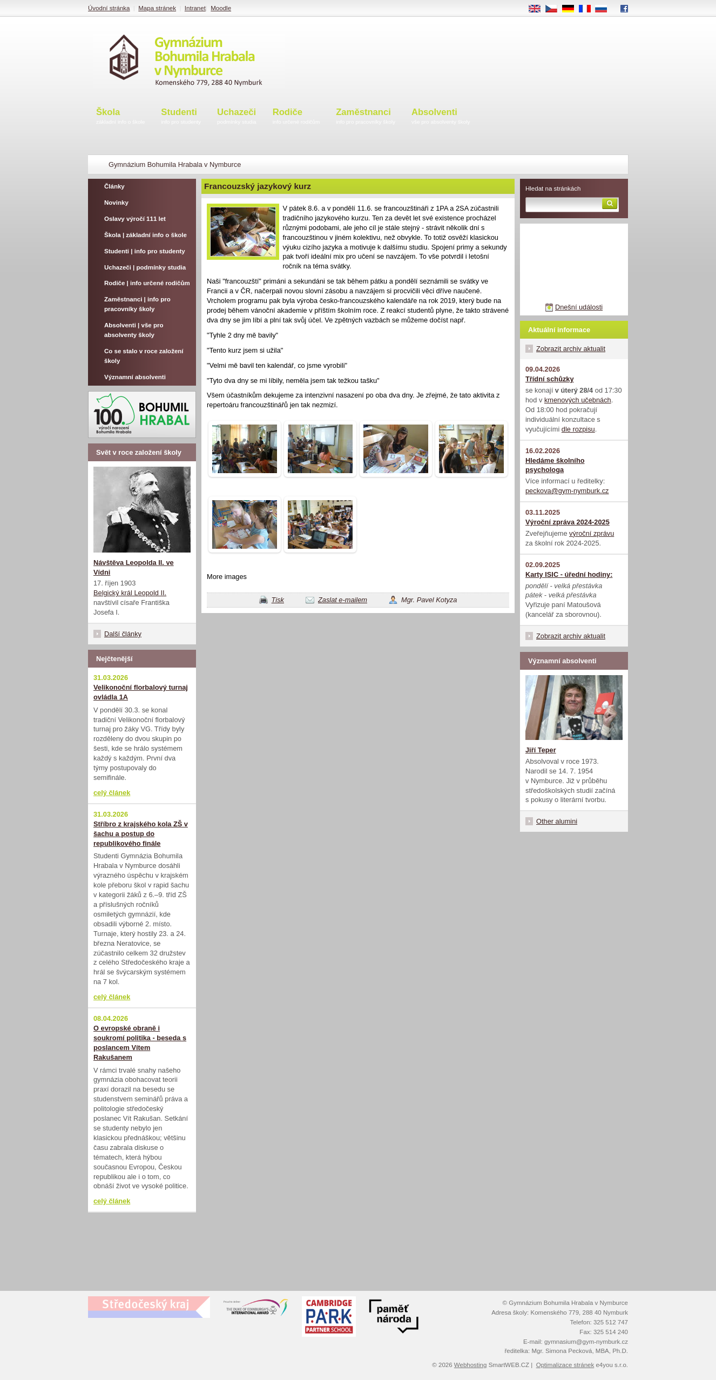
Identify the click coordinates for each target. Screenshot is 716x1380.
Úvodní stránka (109, 8)
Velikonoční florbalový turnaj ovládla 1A (140, 692)
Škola (120, 117)
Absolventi (440, 117)
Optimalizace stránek (565, 1365)
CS (555, 9)
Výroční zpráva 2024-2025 (567, 522)
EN (538, 9)
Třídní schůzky (549, 379)
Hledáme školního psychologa (555, 465)
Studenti (181, 117)
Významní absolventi (135, 377)
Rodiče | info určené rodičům (147, 283)
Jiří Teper (540, 750)
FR (588, 9)
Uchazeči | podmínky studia (145, 267)
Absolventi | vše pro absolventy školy (133, 330)
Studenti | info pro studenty (144, 251)
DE (572, 9)
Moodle (221, 8)
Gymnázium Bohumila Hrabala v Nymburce (175, 164)
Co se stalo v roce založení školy (144, 356)
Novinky (116, 202)
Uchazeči (236, 117)
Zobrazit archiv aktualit (570, 349)
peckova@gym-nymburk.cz (567, 491)
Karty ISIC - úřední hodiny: (568, 574)
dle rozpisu (578, 429)
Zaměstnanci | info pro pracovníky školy (137, 304)
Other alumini (556, 821)
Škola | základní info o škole (145, 235)
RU (605, 9)
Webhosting (470, 1365)
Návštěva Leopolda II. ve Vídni (133, 567)
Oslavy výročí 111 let (135, 219)
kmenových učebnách (577, 400)
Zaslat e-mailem (342, 600)
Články (114, 186)
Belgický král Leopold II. (129, 593)
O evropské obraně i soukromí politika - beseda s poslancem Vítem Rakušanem (139, 1042)
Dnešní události (579, 307)
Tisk (278, 600)
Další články (122, 634)
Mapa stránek (157, 8)
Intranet (195, 8)
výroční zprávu (591, 533)
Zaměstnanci (365, 117)
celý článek (111, 793)
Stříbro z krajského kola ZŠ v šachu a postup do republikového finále (140, 833)
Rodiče (296, 117)
